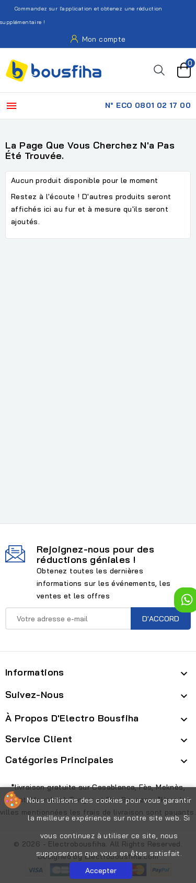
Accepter (101, 870)
